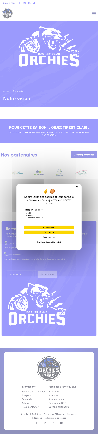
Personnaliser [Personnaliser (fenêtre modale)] (49, 237)
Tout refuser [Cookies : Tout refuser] (49, 232)
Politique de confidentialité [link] (49, 242)
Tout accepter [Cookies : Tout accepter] (49, 227)
